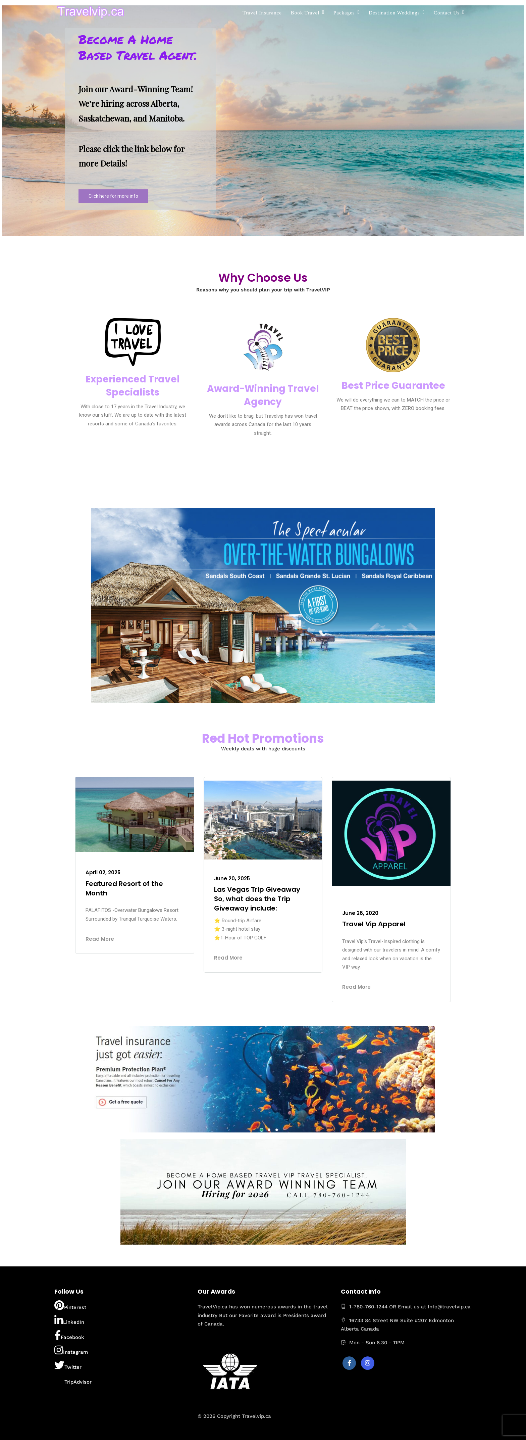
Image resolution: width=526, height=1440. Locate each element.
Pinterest (70, 1305)
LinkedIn (69, 1320)
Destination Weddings (394, 12)
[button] (140, 119)
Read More (100, 938)
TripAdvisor (73, 1380)
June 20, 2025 (232, 878)
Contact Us (447, 12)
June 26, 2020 (360, 913)
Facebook (69, 1335)
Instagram (71, 1350)
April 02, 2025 (103, 872)
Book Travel (305, 12)
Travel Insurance (262, 12)
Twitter (68, 1365)
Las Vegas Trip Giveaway (257, 889)
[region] (263, 120)
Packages (344, 12)
